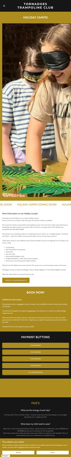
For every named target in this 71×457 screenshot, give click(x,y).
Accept (53, 452)
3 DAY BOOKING (35, 359)
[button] (7, 6)
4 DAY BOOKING (35, 365)
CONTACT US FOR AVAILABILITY (16, 280)
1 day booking (35, 345)
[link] (35, 8)
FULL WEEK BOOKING (35, 372)
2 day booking (35, 352)
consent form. (31, 311)
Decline (18, 452)
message (20, 304)
